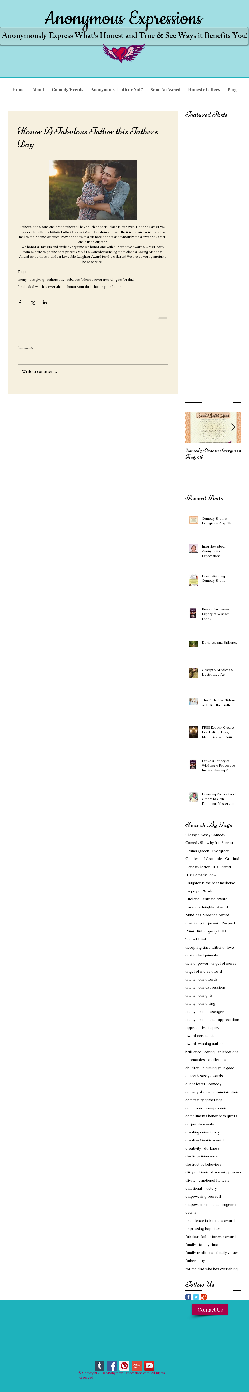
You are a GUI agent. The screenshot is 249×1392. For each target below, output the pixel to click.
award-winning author (204, 1043)
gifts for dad (125, 280)
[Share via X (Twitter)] (32, 302)
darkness (212, 1148)
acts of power (196, 963)
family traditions (199, 1252)
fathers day (55, 280)
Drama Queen (197, 851)
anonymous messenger (204, 1011)
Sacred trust (195, 939)
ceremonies (195, 1059)
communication (225, 1092)
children (192, 1068)
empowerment (197, 1204)
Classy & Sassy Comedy (205, 835)
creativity (193, 1148)
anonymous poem (200, 1019)
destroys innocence (201, 1156)
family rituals (210, 1244)
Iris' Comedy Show (200, 875)
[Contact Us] (210, 1309)
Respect (228, 923)
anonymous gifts (199, 995)
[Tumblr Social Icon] (99, 1366)
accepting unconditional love (209, 947)
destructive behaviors (203, 1164)
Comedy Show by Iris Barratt (209, 842)
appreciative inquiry (202, 1027)
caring (209, 1052)
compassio (194, 1108)
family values (227, 1252)
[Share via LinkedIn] (44, 302)
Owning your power (202, 923)
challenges (217, 1059)
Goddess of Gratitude (203, 858)
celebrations (228, 1052)
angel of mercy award (203, 971)
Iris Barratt (222, 867)
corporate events (199, 1124)
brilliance (193, 1052)
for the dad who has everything (41, 287)
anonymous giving (31, 280)
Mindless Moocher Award (207, 915)
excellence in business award (210, 1220)
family (190, 1244)
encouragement (226, 1204)
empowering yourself (203, 1196)
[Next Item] (233, 427)
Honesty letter (197, 867)
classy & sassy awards (204, 1075)
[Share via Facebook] (20, 302)
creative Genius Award (204, 1140)
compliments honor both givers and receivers (213, 1116)
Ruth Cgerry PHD (211, 931)
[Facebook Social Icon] (112, 1366)
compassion (216, 1108)
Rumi (189, 931)
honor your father (107, 287)
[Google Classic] (204, 1297)
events (190, 1212)
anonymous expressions (205, 987)
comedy (214, 1084)
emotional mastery (201, 1188)
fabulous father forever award (90, 280)
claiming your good (219, 1068)
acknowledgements (201, 955)
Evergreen (220, 851)
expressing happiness (203, 1228)
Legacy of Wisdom (200, 891)
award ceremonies (200, 1035)
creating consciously (202, 1132)
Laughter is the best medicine (210, 883)
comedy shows (197, 1092)
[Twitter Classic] (196, 1297)
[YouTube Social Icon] (149, 1366)
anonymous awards (201, 979)
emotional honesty (214, 1180)
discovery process (226, 1172)
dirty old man (196, 1172)
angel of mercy (223, 963)
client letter (195, 1084)
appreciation (228, 1019)
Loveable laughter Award (206, 907)
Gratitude (233, 858)
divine (190, 1180)
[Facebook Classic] (188, 1297)
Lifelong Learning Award (206, 899)
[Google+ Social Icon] (137, 1366)
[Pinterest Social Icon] (124, 1366)
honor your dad (79, 287)
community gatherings (203, 1100)
